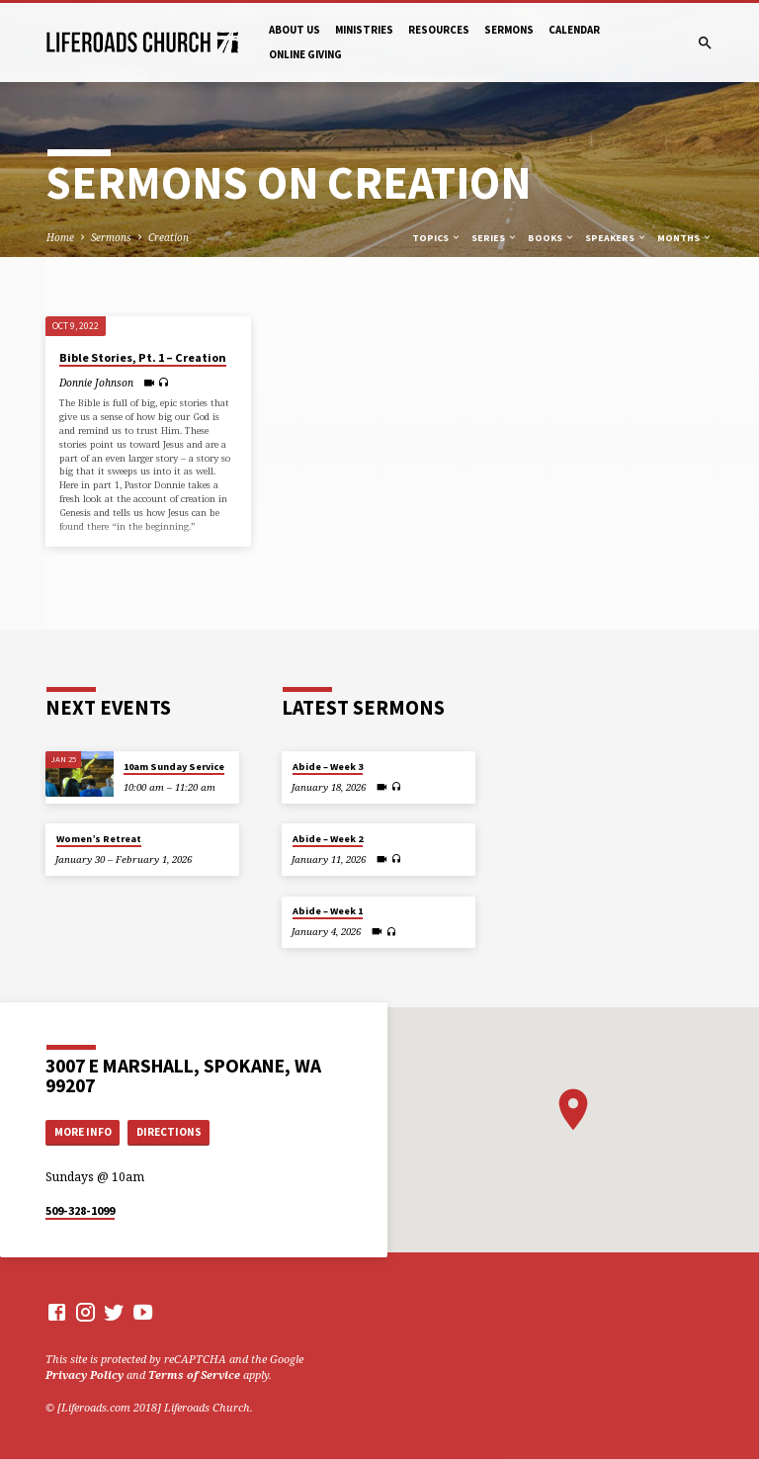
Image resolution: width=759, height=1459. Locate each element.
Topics (437, 237)
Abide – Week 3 (328, 766)
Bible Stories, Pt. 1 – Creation (142, 357)
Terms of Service (194, 1374)
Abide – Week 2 (328, 838)
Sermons (509, 30)
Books (551, 237)
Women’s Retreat (98, 838)
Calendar (574, 30)
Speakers (616, 237)
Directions (169, 1132)
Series (494, 237)
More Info (83, 1132)
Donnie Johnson (96, 382)
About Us (294, 30)
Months (685, 237)
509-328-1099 (80, 1210)
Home (60, 237)
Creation (168, 237)
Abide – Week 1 (328, 910)
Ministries (364, 30)
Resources (438, 30)
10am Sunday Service (174, 766)
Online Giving (305, 54)
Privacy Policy (84, 1374)
